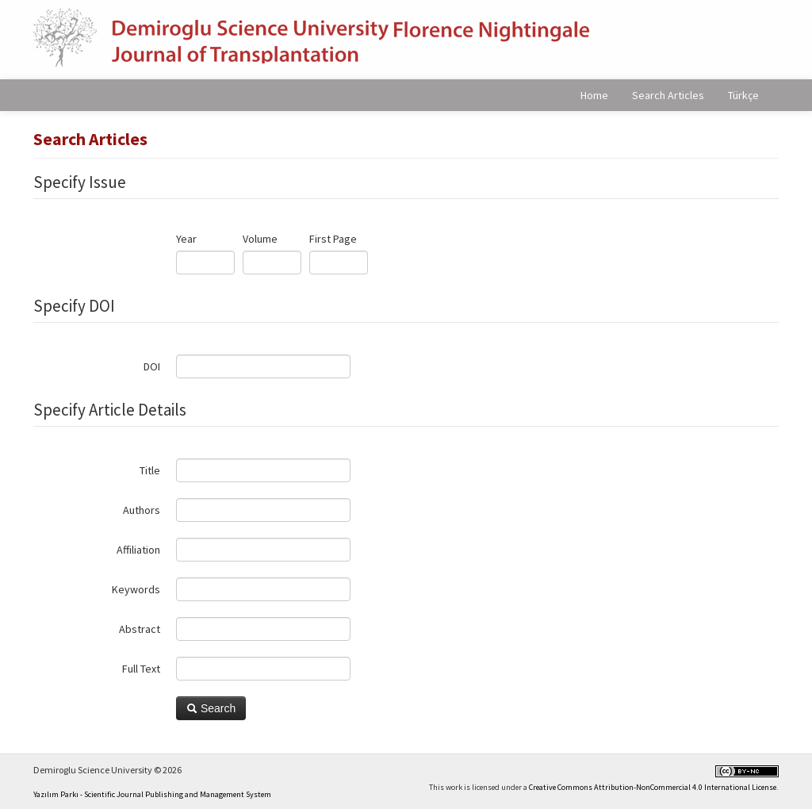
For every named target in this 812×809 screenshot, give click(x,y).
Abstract (139, 629)
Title (150, 470)
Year (186, 239)
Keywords (136, 589)
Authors (141, 510)
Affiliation (138, 550)
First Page (333, 239)
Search (211, 708)
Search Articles (668, 95)
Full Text (141, 668)
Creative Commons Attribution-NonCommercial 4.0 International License (652, 787)
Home (594, 95)
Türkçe (743, 95)
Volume (260, 239)
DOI (152, 366)
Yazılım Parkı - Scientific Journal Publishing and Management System (152, 794)
